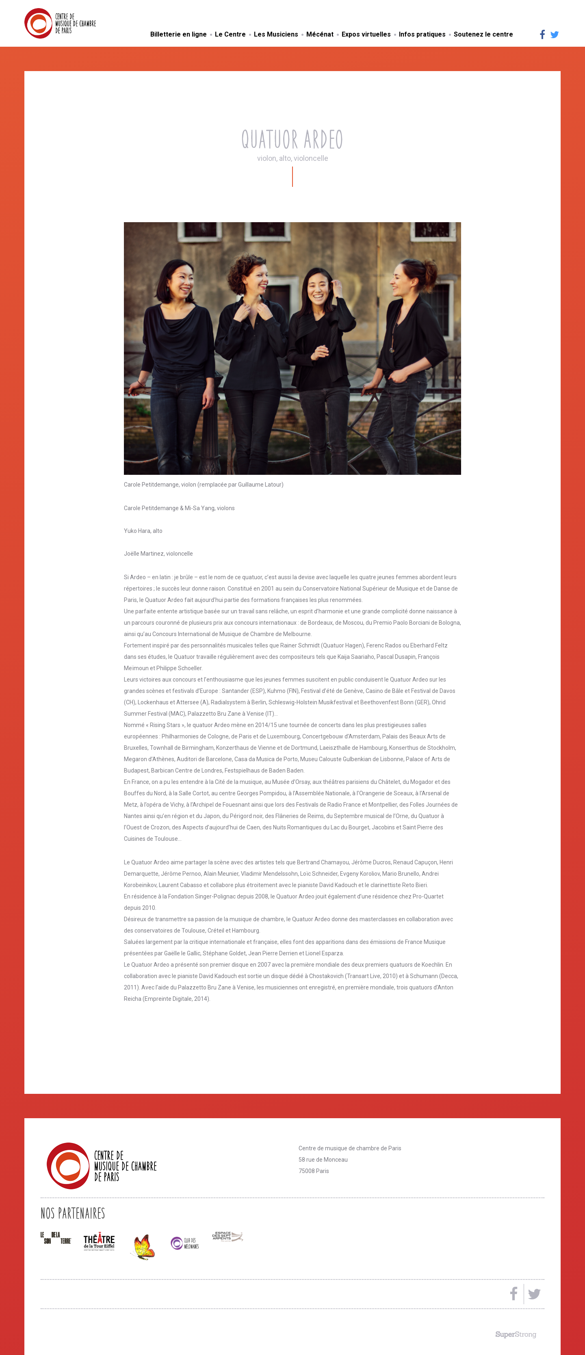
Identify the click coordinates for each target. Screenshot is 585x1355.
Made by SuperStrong (516, 1335)
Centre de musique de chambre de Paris (79, 23)
